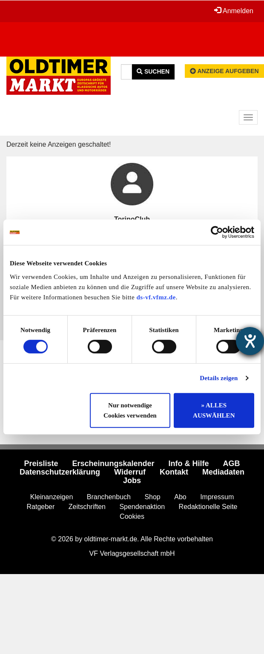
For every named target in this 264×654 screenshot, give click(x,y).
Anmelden (233, 10)
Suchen (153, 71)
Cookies (132, 516)
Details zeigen (219, 378)
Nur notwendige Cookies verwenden (130, 410)
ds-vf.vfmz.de (155, 297)
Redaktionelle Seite (208, 506)
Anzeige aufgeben (224, 71)
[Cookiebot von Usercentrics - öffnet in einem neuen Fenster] (217, 232)
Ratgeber (41, 506)
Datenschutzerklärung (60, 472)
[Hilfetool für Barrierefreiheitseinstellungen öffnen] (250, 341)
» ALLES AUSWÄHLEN (214, 410)
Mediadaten (223, 472)
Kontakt (174, 472)
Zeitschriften (87, 506)
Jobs (132, 480)
